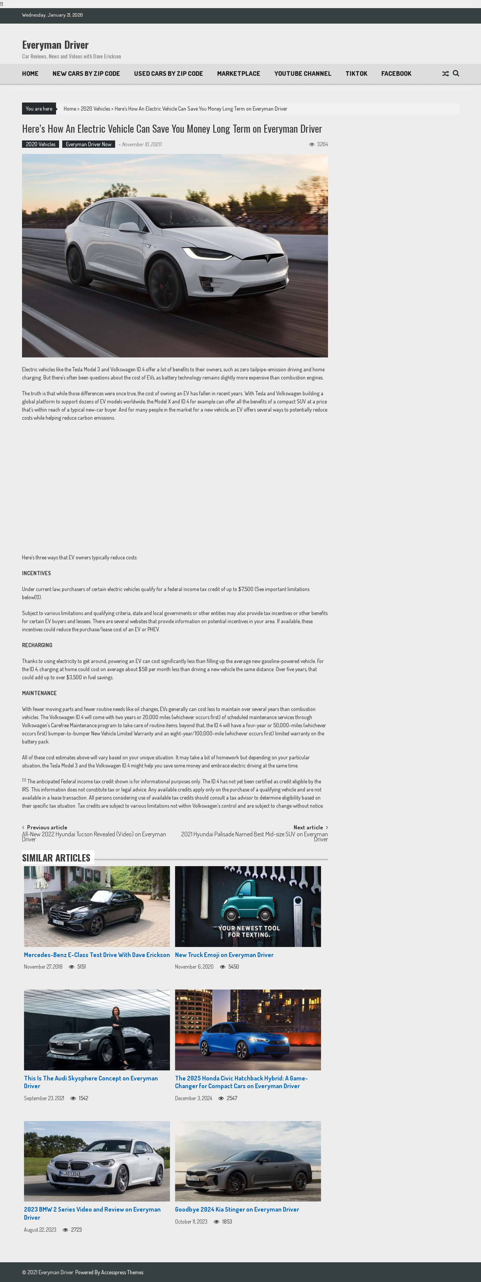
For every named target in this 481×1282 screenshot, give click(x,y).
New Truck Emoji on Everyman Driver (224, 955)
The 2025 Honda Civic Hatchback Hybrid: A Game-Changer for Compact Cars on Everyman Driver (241, 1082)
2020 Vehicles (95, 108)
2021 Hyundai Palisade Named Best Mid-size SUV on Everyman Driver (254, 837)
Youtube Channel (302, 73)
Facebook (396, 73)
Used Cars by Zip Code (168, 73)
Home (30, 73)
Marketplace (238, 73)
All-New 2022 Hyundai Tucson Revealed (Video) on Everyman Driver (94, 837)
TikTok (356, 73)
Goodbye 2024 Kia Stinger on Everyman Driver (237, 1209)
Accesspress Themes (122, 1272)
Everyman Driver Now (88, 144)
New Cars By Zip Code (86, 73)
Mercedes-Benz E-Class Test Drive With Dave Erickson (97, 955)
